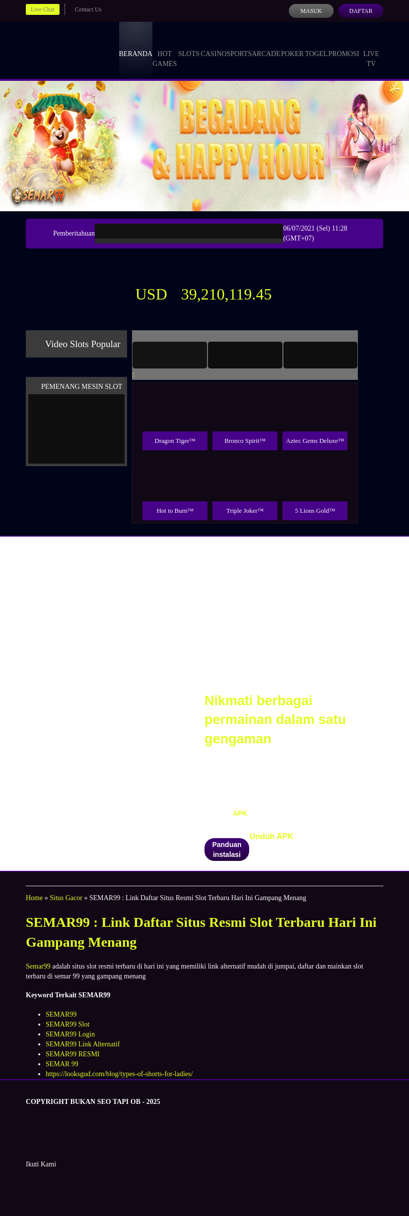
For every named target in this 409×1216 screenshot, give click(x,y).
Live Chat (43, 9)
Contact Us (88, 9)
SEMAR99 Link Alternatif (83, 1044)
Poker (292, 45)
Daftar (360, 10)
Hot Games (164, 49)
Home (34, 898)
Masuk (311, 10)
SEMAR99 (61, 1014)
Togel (316, 45)
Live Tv (371, 49)
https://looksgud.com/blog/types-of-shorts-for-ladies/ (119, 1074)
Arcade (266, 45)
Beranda (136, 45)
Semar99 (38, 966)
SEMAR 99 (62, 1064)
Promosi (343, 45)
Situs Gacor (66, 898)
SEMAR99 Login (70, 1034)
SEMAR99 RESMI (73, 1054)
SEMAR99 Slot (67, 1024)
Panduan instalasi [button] (226, 849)
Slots (189, 45)
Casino (214, 45)
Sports (239, 45)
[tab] (170, 355)
